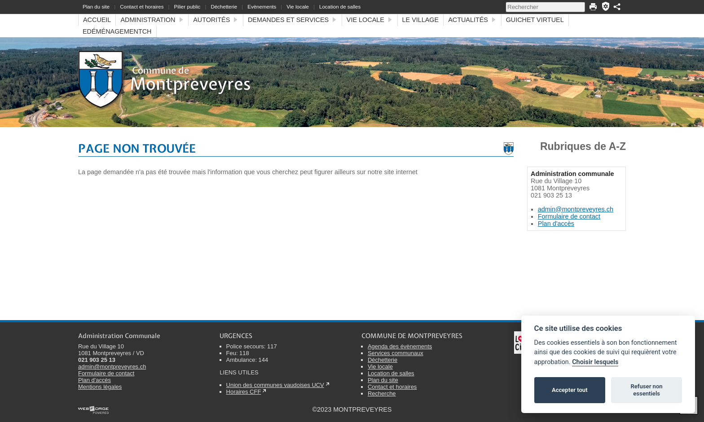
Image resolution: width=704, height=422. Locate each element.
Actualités (472, 19)
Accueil (97, 19)
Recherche (382, 393)
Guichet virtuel (535, 19)
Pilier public (187, 6)
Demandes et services (292, 19)
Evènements (261, 6)
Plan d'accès (556, 223)
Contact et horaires (141, 6)
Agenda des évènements (400, 346)
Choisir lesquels (595, 362)
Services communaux (395, 353)
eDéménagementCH (117, 31)
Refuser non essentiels (646, 390)
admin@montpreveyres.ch (575, 209)
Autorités (215, 19)
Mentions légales (100, 386)
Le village (420, 19)
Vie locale (297, 6)
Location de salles (340, 6)
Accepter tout (570, 390)
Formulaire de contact (569, 216)
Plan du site (96, 6)
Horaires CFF (243, 391)
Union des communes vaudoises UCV (275, 385)
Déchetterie (224, 6)
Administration (152, 19)
